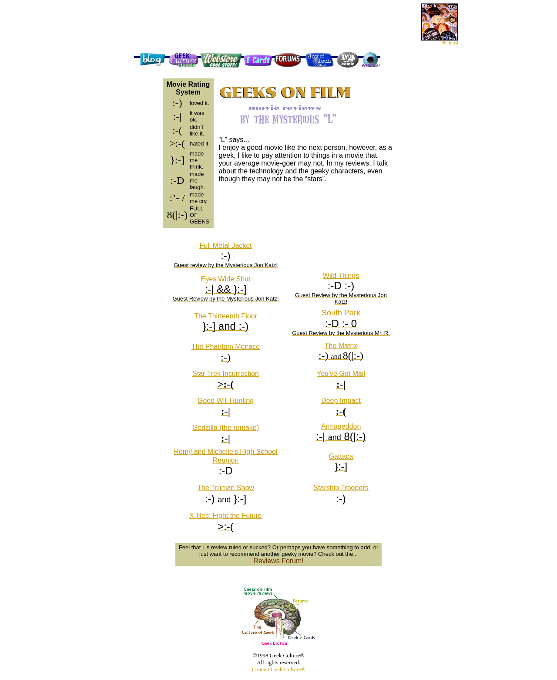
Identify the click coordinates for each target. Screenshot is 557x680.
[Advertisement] (257, 48)
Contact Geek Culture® (278, 669)
